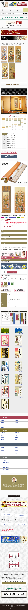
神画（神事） (17, 432)
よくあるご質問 (5, 331)
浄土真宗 (2, 447)
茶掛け (2, 427)
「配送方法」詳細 (21, 515)
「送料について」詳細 (21, 524)
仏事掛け (2, 420)
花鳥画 (16, 437)
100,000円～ (5, 471)
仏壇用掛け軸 (5, 392)
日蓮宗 (16, 450)
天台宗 (2, 453)
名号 (5, 379)
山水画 (5, 366)
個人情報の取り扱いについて (10, 605)
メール (22, 583)
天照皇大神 (19, 353)
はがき (14, 583)
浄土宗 (16, 447)
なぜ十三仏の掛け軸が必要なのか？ (11, 84)
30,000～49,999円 (6, 467)
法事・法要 (19, 366)
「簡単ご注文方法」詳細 (7, 514)
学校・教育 (5, 404)
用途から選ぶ (5, 417)
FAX (6, 583)
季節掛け (5, 341)
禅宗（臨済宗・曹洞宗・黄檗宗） (20, 454)
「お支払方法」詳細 (7, 524)
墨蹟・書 (16, 439)
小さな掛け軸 (19, 392)
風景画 (2, 437)
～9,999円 (4, 460)
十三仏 (18, 379)
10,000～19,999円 (6, 462)
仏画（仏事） (3, 432)
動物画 (2, 439)
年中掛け (2, 422)
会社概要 (3, 605)
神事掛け (16, 420)
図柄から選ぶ (5, 430)
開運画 (2, 435)
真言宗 (2, 450)
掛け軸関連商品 (19, 341)
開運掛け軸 (5, 353)
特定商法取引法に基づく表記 (21, 605)
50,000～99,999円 (6, 469)
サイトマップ (14, 606)
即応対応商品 (19, 331)
